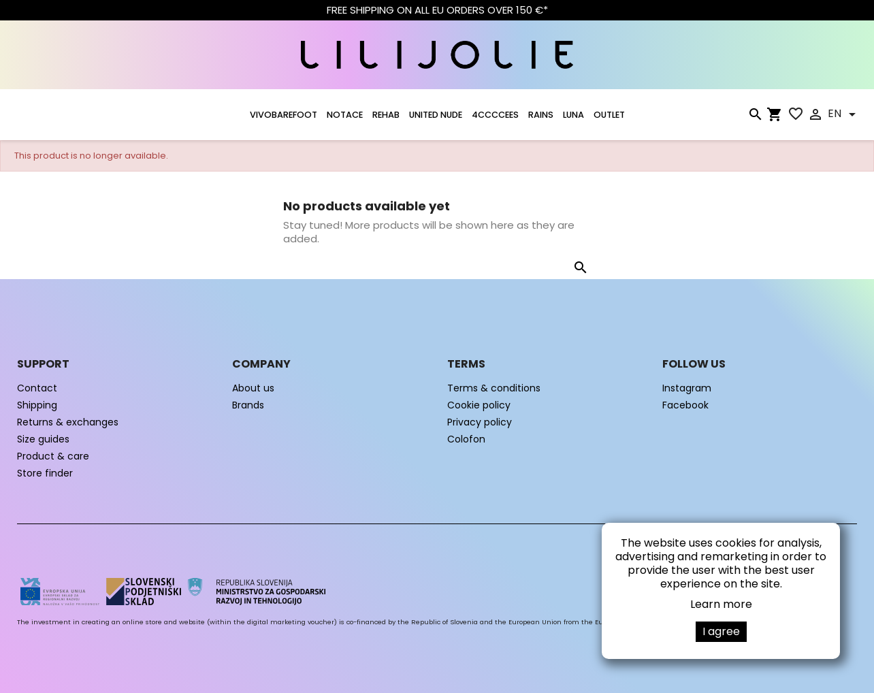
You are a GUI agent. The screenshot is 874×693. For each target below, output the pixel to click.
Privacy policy (479, 422)
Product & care (53, 456)
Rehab (386, 114)
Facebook (685, 405)
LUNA (573, 114)
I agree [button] (721, 631)
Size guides (43, 439)
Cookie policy (479, 405)
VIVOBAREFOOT (283, 114)
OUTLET (609, 114)
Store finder (45, 473)
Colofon (466, 439)
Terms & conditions (493, 388)
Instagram (686, 388)
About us (253, 388)
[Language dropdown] (844, 114)
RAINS (540, 114)
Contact (37, 388)
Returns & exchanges (67, 422)
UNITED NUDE (435, 114)
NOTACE (345, 114)
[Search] (755, 117)
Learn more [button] (721, 604)
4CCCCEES (495, 114)
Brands (248, 405)
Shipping (37, 405)
